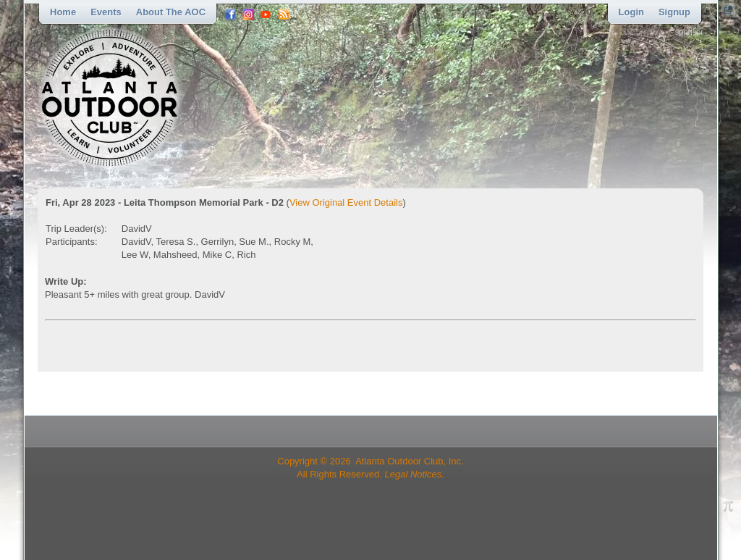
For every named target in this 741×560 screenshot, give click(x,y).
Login (631, 12)
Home (63, 12)
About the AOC (171, 12)
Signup (674, 12)
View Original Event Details (346, 202)
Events (106, 12)
